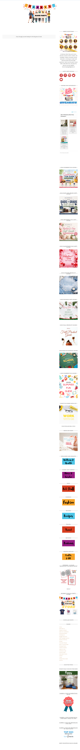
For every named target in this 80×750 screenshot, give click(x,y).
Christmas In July (62, 650)
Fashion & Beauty (63, 647)
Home (60, 627)
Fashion (61, 655)
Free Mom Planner (63, 642)
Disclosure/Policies (63, 633)
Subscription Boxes (63, 654)
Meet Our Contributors (64, 631)
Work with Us (62, 628)
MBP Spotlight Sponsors (64, 638)
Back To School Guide (63, 644)
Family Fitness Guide (63, 658)
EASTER (61, 660)
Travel (60, 657)
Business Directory (63, 639)
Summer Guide (62, 652)
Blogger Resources (63, 636)
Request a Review (63, 630)
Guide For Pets (62, 649)
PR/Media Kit (62, 635)
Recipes (60, 641)
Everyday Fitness (62, 646)
